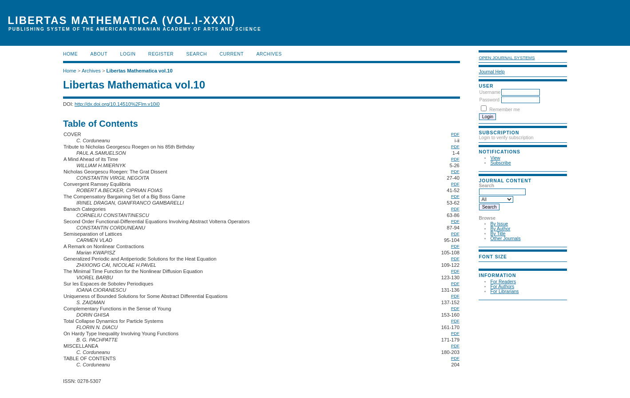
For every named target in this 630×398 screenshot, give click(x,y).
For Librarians (504, 291)
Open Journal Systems (507, 57)
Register (161, 54)
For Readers (503, 281)
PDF (455, 134)
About (99, 54)
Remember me (504, 109)
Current (231, 54)
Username (489, 92)
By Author (500, 228)
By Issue (499, 223)
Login (127, 54)
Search (196, 54)
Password (489, 99)
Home (70, 54)
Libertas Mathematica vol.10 (140, 70)
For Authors (502, 286)
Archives (268, 54)
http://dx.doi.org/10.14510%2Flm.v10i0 (117, 104)
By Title (497, 233)
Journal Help (491, 71)
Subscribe (500, 163)
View (495, 158)
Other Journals (505, 238)
